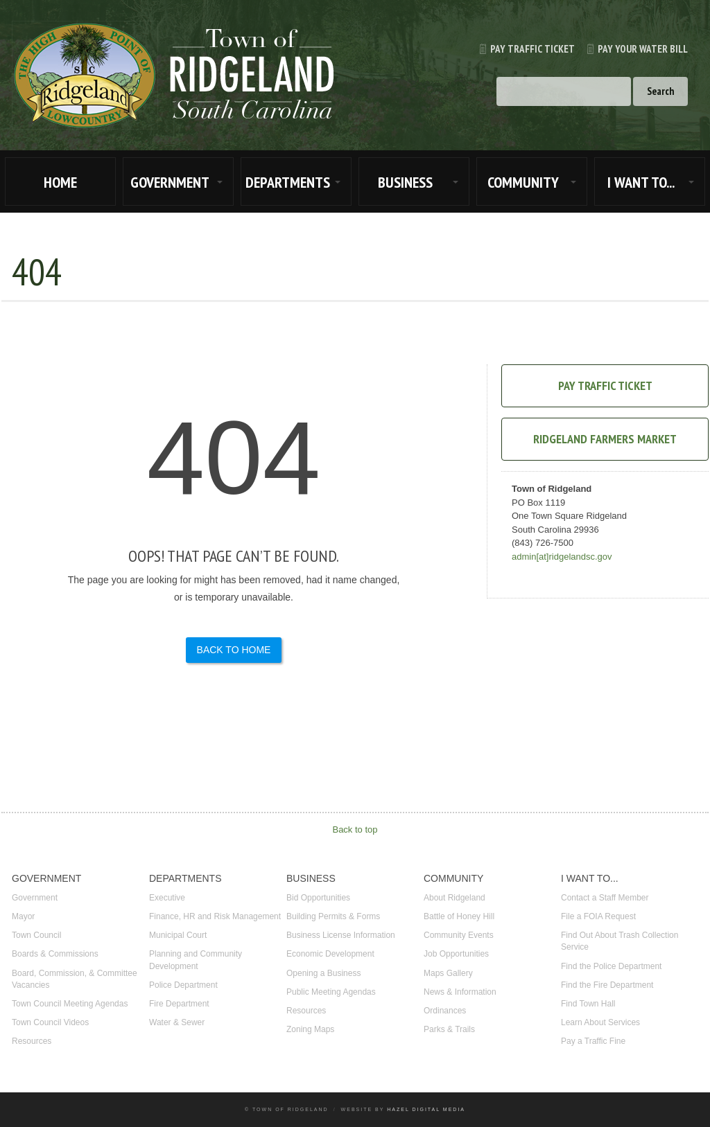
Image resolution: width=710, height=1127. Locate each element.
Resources (31, 1041)
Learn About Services (600, 1022)
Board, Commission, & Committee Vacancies (74, 979)
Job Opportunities (456, 954)
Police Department (183, 985)
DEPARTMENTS (287, 182)
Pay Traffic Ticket (521, 48)
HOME (60, 182)
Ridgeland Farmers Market (605, 439)
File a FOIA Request (598, 916)
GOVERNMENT (169, 182)
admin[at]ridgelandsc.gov (562, 556)
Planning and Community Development (195, 959)
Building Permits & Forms (333, 916)
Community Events (459, 935)
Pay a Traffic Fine (593, 1041)
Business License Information (340, 935)
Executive (167, 898)
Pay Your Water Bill (631, 48)
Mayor (23, 916)
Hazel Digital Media (426, 1109)
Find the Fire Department (607, 985)
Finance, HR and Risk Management (215, 916)
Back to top (354, 829)
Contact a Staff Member (605, 898)
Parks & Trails (449, 1029)
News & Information (460, 992)
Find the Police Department (611, 966)
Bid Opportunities (318, 898)
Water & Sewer (177, 1022)
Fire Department (179, 1004)
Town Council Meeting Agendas (70, 1004)
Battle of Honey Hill (459, 916)
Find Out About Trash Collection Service (619, 941)
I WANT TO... (641, 182)
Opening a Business (323, 973)
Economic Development (330, 954)
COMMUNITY (523, 182)
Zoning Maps (310, 1029)
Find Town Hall (588, 1004)
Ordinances (445, 1010)
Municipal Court (178, 935)
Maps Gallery (448, 973)
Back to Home (234, 649)
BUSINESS (405, 182)
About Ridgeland (454, 898)
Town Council (36, 935)
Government (35, 898)
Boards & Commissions (55, 954)
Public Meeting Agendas (331, 992)
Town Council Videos (50, 1022)
